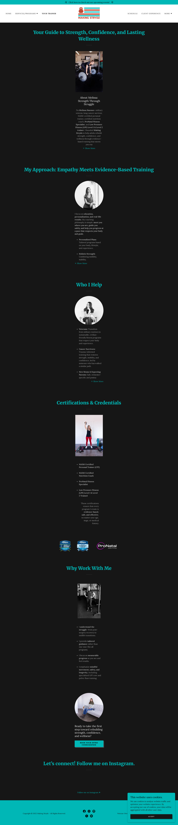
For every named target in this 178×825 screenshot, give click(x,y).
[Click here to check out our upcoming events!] (89, 2)
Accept (151, 816)
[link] (89, 13)
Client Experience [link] (151, 13)
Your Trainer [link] (49, 13)
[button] (26, 13)
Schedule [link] (133, 13)
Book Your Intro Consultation (89, 744)
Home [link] (8, 13)
